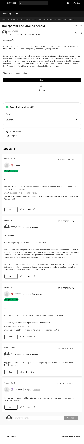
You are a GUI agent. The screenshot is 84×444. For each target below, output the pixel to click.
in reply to (30, 227)
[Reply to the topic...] (38, 418)
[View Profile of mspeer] (17, 165)
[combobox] (33, 3)
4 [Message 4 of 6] (11, 287)
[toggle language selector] (68, 3)
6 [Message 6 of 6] (11, 383)
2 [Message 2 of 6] (11, 159)
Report (42, 90)
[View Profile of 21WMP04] (18, 389)
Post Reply (71, 418)
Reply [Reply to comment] (11, 209)
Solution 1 (10, 114)
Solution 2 (10, 120)
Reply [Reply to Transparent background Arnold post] (42, 80)
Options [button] (78, 25)
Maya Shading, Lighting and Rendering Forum (54, 19)
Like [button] (40, 86)
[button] (81, 32)
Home (4, 19)
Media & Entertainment (16, 19)
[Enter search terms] (33, 3)
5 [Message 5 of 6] (11, 348)
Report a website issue (70, 436)
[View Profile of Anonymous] (13, 31)
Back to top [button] (11, 436)
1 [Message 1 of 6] (10, 40)
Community (6, 13)
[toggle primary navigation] (4, 3)
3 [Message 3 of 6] (11, 220)
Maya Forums (31, 19)
